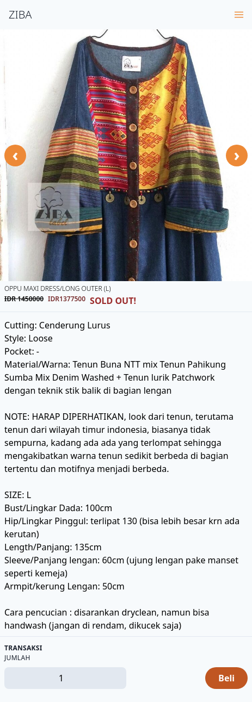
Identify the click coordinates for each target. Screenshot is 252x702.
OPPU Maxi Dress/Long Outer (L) (57, 288)
